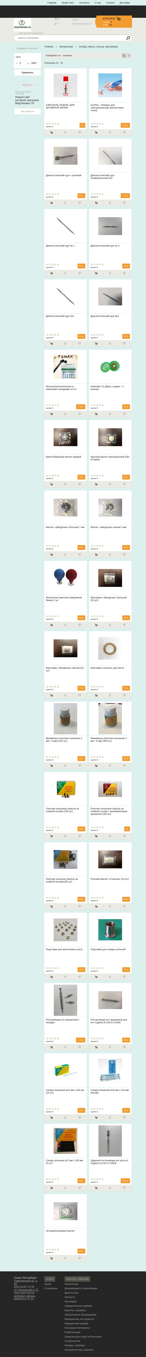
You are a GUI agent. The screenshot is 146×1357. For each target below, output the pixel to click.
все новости (27, 111)
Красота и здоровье (75, 1310)
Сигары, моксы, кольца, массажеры (98, 46)
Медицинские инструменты (79, 1319)
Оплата (110, 2)
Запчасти (70, 1297)
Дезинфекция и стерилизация (81, 1288)
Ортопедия (71, 1301)
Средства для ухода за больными (83, 1336)
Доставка (125, 2)
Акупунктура (66, 46)
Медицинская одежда (76, 1323)
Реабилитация (72, 1332)
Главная (51, 2)
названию (67, 55)
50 (62, 63)
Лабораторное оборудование (80, 1314)
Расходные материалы (77, 1327)
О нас (98, 2)
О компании (50, 1288)
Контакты (84, 2)
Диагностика (71, 1292)
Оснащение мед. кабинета (79, 1349)
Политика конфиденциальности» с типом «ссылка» (75, 8)
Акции (47, 1284)
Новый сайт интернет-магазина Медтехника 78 (27, 100)
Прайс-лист (68, 2)
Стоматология (72, 1341)
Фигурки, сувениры (75, 1345)
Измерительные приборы (78, 1306)
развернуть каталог (27, 48)
